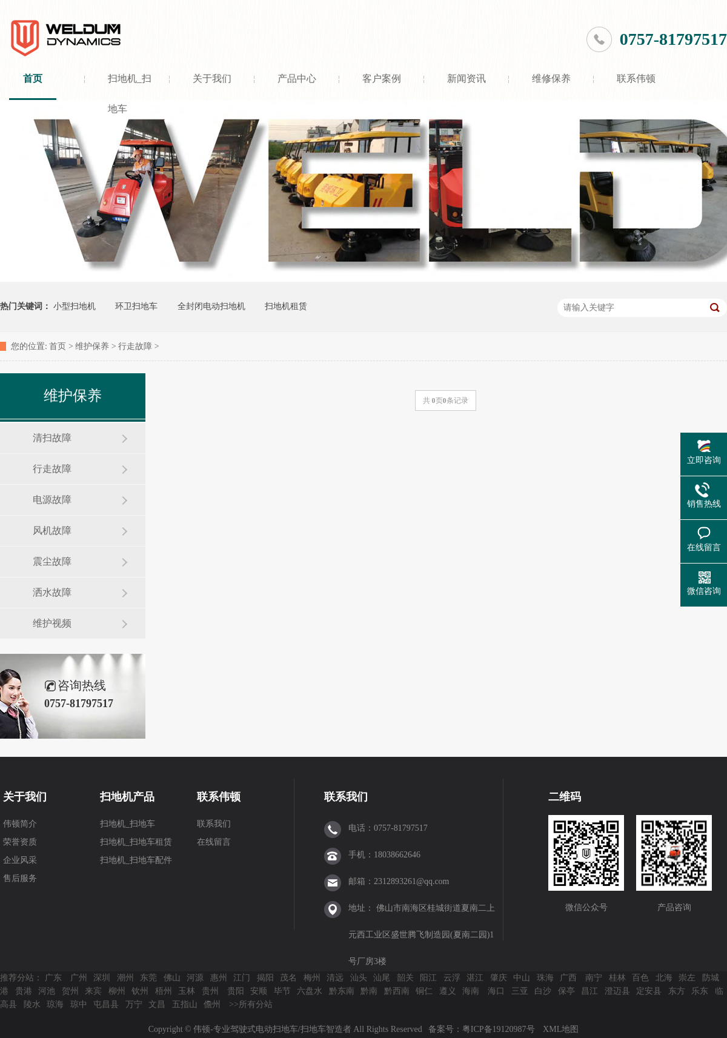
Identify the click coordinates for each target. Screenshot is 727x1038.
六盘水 (309, 991)
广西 (568, 977)
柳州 (116, 991)
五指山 (185, 1004)
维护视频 (52, 623)
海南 (470, 991)
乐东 (699, 991)
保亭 (566, 991)
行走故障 (135, 346)
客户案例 (381, 78)
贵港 (23, 991)
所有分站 (256, 1004)
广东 (53, 977)
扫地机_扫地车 (129, 86)
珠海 (545, 977)
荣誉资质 (20, 842)
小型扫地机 (74, 306)
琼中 (78, 1004)
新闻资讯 (466, 78)
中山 (521, 977)
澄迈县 (617, 991)
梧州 (163, 991)
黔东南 (341, 991)
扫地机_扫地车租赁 (136, 842)
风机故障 (52, 530)
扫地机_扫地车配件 (136, 860)
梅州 (312, 977)
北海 (664, 977)
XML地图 (561, 1029)
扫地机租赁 (286, 306)
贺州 (70, 991)
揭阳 (265, 977)
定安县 (649, 991)
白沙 (542, 991)
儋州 (212, 1004)
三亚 (519, 991)
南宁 (593, 977)
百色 (640, 977)
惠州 (218, 977)
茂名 (288, 977)
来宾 (93, 991)
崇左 (687, 977)
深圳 (101, 977)
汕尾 (381, 977)
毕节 (282, 991)
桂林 (617, 977)
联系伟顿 (636, 78)
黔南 (368, 991)
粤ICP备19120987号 (499, 1029)
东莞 (148, 977)
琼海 (55, 1004)
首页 (32, 78)
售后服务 (20, 878)
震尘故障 (52, 561)
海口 (496, 991)
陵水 (32, 1004)
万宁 (133, 1004)
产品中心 (296, 78)
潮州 (125, 977)
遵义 (447, 991)
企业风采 (20, 860)
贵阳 (235, 991)
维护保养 (92, 346)
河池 (46, 991)
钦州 (139, 991)
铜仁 (424, 991)
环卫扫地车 (136, 306)
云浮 (451, 977)
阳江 (428, 977)
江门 (241, 977)
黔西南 (397, 991)
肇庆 (498, 977)
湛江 (474, 977)
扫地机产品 (127, 797)
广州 (78, 977)
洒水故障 (52, 592)
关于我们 (212, 78)
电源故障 (52, 499)
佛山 (172, 977)
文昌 (156, 1004)
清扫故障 (52, 438)
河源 (195, 977)
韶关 (405, 977)
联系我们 (214, 823)
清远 (335, 977)
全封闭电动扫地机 (211, 306)
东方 (676, 991)
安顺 (258, 991)
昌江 (589, 991)
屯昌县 (106, 1004)
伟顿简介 (20, 823)
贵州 (210, 991)
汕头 (358, 977)
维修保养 (551, 78)
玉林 (186, 991)
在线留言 (214, 842)
